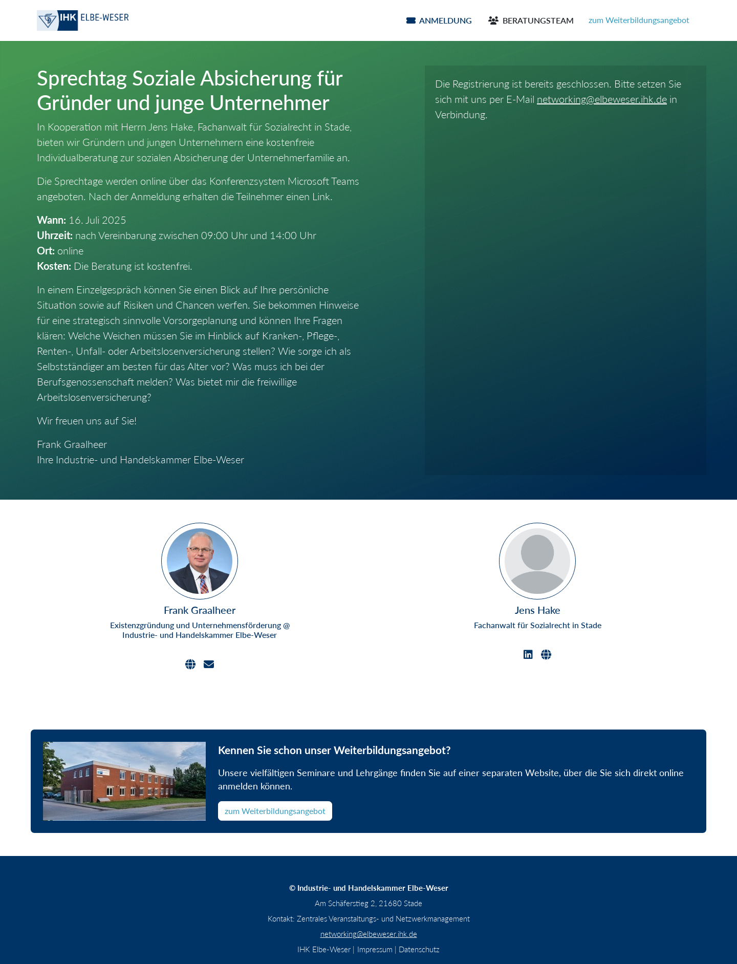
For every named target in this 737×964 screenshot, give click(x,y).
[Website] (190, 665)
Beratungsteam (531, 20)
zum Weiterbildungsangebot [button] (639, 20)
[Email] (209, 665)
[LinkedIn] (528, 655)
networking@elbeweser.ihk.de (602, 99)
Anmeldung (439, 20)
